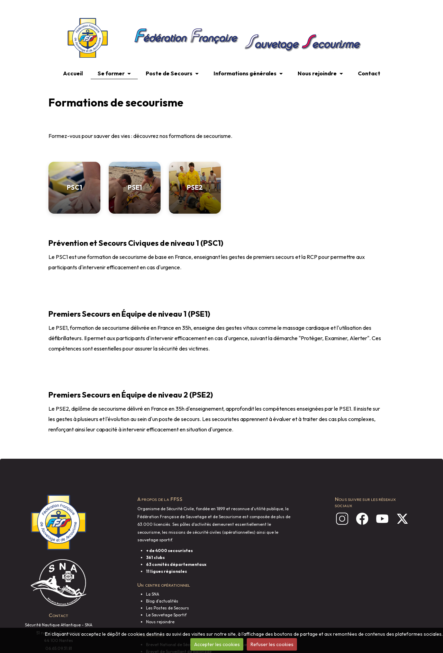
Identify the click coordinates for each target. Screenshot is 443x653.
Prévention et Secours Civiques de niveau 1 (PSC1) (135, 243)
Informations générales (245, 73)
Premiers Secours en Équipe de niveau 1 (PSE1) (129, 314)
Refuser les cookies (272, 644)
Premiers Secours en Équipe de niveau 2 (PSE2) (130, 395)
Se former (111, 73)
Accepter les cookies (217, 644)
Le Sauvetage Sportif (166, 614)
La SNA (152, 594)
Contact (369, 73)
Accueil (73, 73)
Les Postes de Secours (167, 607)
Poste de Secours (169, 73)
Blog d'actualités (162, 601)
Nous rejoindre (317, 73)
